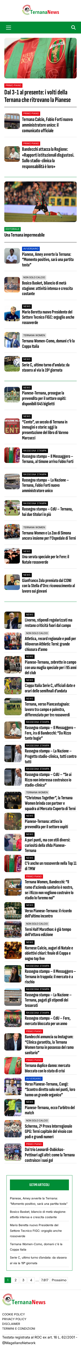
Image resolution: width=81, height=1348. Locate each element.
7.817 (44, 1280)
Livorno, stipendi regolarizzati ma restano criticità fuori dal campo (48, 623)
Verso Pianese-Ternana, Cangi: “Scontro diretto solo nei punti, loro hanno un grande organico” (50, 1090)
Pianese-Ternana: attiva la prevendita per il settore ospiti (46, 824)
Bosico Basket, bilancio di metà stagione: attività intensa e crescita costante (47, 288)
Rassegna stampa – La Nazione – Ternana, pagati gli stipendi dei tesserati (48, 1000)
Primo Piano (13, 85)
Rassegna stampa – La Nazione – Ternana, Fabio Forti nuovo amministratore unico (45, 485)
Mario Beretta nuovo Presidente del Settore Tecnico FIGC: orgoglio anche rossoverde (48, 317)
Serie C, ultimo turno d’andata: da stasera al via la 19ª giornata (46, 367)
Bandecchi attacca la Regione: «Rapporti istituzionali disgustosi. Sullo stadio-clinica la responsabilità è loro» (48, 157)
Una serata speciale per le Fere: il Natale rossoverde (45, 559)
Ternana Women (34, 335)
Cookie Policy (13, 1314)
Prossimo (59, 1280)
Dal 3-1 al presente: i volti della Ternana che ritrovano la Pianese (37, 96)
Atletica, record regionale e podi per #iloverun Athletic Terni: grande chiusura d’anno (50, 644)
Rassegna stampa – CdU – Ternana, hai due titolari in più (47, 511)
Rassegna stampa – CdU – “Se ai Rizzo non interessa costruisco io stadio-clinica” (48, 780)
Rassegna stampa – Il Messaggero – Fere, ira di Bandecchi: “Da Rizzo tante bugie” (50, 733)
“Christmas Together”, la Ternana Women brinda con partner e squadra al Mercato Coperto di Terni (50, 803)
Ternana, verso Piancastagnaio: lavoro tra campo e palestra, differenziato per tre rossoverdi (47, 710)
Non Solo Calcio (34, 277)
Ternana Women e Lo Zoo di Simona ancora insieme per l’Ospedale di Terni (49, 535)
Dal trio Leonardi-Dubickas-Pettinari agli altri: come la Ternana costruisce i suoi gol (50, 1155)
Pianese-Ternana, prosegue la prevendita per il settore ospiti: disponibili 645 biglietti (44, 398)
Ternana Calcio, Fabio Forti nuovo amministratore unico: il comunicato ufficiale (47, 125)
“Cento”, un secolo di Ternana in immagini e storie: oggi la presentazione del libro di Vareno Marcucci (45, 430)
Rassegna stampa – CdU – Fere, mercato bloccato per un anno (48, 1021)
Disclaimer (11, 1324)
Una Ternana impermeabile (24, 235)
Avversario (30, 248)
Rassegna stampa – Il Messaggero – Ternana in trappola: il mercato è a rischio (50, 977)
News (26, 306)
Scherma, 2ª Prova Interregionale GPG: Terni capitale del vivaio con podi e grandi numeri (48, 1132)
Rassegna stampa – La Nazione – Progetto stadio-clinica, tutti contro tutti (50, 757)
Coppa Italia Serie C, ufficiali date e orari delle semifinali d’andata (50, 688)
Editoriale (12, 228)
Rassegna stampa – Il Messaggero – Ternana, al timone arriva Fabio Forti (47, 459)
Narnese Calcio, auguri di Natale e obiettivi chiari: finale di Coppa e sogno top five (49, 954)
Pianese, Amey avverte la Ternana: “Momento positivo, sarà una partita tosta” (48, 259)
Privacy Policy (14, 1319)
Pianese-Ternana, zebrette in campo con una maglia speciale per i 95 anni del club (50, 668)
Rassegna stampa (35, 450)
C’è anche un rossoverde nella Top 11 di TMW (50, 866)
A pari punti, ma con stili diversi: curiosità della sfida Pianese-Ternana (47, 846)
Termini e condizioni (18, 1328)
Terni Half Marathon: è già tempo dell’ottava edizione (48, 932)
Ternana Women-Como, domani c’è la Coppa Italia (48, 343)
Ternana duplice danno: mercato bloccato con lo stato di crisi (47, 1068)
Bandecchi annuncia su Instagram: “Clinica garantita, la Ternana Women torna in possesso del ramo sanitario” (49, 1045)
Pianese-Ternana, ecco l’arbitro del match (50, 1110)
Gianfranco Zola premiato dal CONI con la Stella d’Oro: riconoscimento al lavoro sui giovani (48, 586)
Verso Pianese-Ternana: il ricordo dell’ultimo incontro (48, 913)
